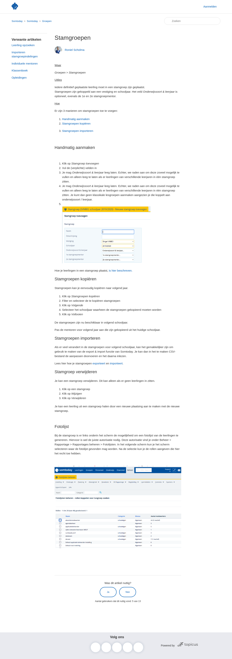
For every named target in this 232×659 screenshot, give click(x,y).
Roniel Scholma (74, 49)
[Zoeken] (192, 21)
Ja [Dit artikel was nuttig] (108, 592)
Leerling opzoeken (23, 45)
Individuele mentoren (25, 63)
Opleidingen (19, 77)
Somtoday (17, 21)
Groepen (47, 21)
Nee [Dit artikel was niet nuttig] (128, 592)
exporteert (99, 363)
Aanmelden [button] (210, 6)
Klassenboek (20, 70)
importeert (116, 363)
